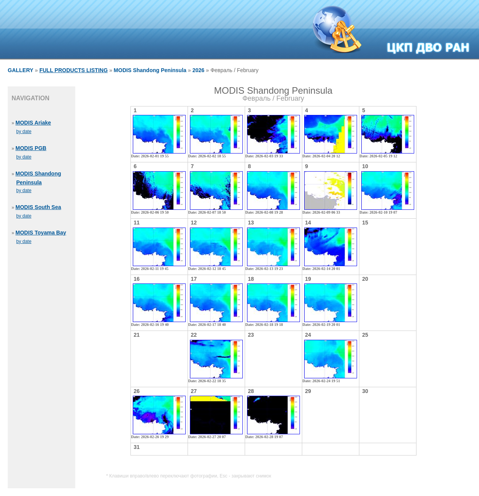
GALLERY (20, 70)
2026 (198, 70)
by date (23, 131)
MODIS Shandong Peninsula (150, 70)
